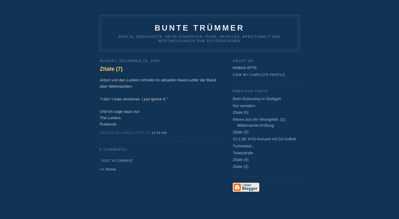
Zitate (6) (240, 112)
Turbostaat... (244, 146)
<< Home (108, 169)
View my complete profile (259, 75)
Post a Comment (117, 160)
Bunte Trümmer (199, 27)
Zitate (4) (240, 159)
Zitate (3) (240, 166)
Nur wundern (244, 105)
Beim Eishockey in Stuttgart (257, 98)
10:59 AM (159, 133)
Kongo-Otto (245, 68)
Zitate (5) (240, 132)
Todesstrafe (243, 153)
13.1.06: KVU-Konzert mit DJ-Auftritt (264, 139)
